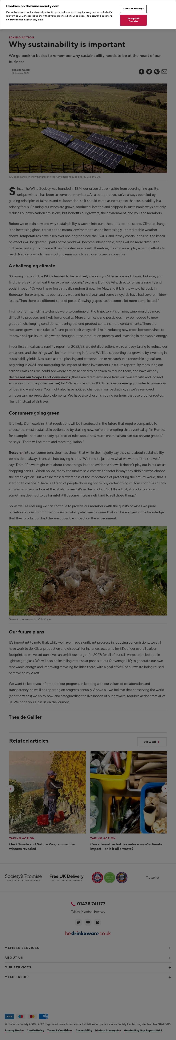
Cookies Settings (133, 8)
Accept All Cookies (133, 20)
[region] (88, 14)
